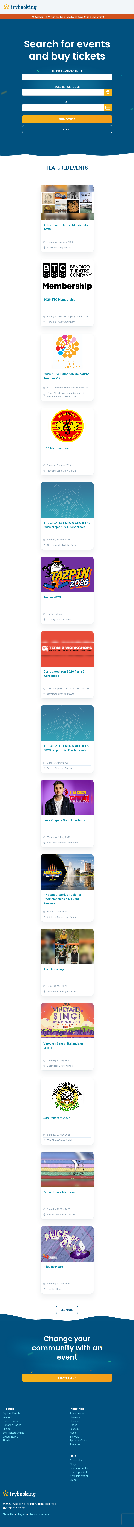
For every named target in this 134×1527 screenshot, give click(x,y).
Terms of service (39, 1514)
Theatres (75, 1444)
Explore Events (11, 1413)
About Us (8, 1514)
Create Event (67, 1377)
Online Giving (10, 1420)
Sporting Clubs (78, 1440)
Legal (21, 1514)
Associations (77, 1413)
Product (7, 1417)
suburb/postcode (67, 86)
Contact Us (76, 1460)
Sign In (6, 1440)
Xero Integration (79, 1475)
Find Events (67, 119)
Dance (73, 1424)
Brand (73, 1479)
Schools (74, 1436)
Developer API (78, 1472)
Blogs (73, 1464)
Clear (67, 129)
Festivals (75, 1428)
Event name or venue (67, 71)
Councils (75, 1420)
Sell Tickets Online (13, 1432)
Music (73, 1432)
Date (67, 101)
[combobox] (67, 92)
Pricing (7, 1428)
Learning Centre (79, 1468)
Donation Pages (12, 1424)
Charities (75, 1417)
